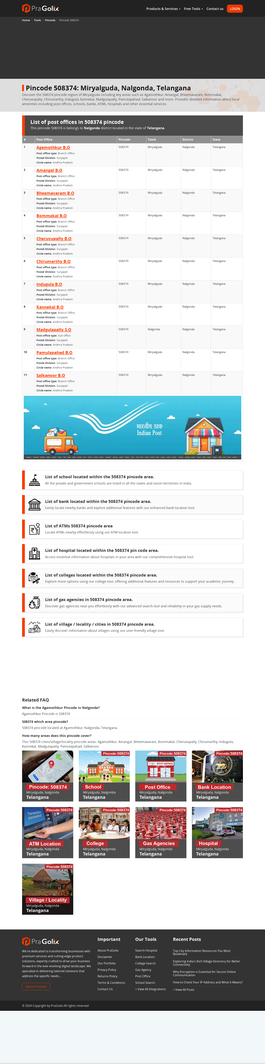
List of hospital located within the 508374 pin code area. (102, 550)
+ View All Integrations (150, 989)
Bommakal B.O (51, 215)
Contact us (214, 8)
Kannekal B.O (50, 307)
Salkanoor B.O (50, 375)
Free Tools (193, 8)
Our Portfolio (107, 963)
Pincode (50, 20)
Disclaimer (105, 957)
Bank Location (145, 957)
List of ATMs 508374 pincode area (79, 526)
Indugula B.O (49, 284)
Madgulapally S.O (53, 329)
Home (26, 20)
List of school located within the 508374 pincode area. (99, 476)
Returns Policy (107, 976)
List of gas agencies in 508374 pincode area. (89, 599)
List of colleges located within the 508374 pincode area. (101, 575)
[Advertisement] (132, 51)
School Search (145, 983)
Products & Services (163, 8)
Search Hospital (146, 950)
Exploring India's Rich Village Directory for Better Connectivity (206, 963)
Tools (37, 20)
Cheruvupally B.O (54, 238)
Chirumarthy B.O (53, 261)
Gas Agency (143, 970)
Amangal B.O (49, 170)
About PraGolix (36, 986)
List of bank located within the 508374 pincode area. (98, 501)
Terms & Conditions (111, 983)
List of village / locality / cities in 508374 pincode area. (100, 624)
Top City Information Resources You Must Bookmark (202, 952)
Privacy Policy (107, 970)
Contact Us (105, 989)
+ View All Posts (183, 990)
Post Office (142, 976)
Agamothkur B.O (53, 147)
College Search (145, 963)
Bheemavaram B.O (55, 193)
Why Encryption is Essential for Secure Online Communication (204, 973)
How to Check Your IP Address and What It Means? (208, 982)
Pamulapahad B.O (54, 352)
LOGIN (235, 8)
